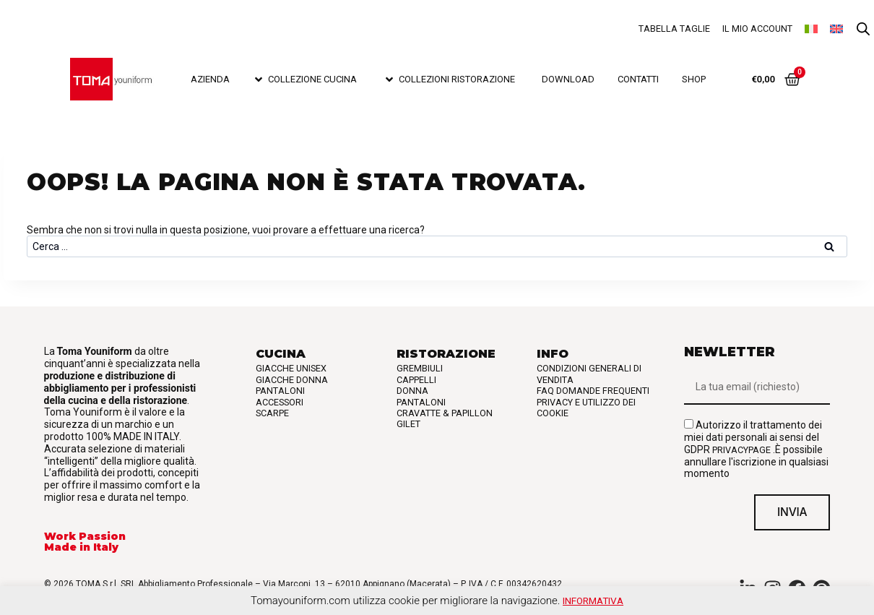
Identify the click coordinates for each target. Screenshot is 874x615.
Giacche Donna (292, 379)
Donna (412, 390)
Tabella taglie (674, 28)
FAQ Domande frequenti (593, 390)
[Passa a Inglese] (836, 28)
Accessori (279, 402)
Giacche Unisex (291, 368)
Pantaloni (280, 390)
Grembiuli (420, 368)
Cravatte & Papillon (445, 413)
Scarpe (272, 413)
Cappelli (416, 379)
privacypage (741, 449)
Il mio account (757, 28)
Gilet (408, 423)
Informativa (593, 600)
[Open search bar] (863, 29)
